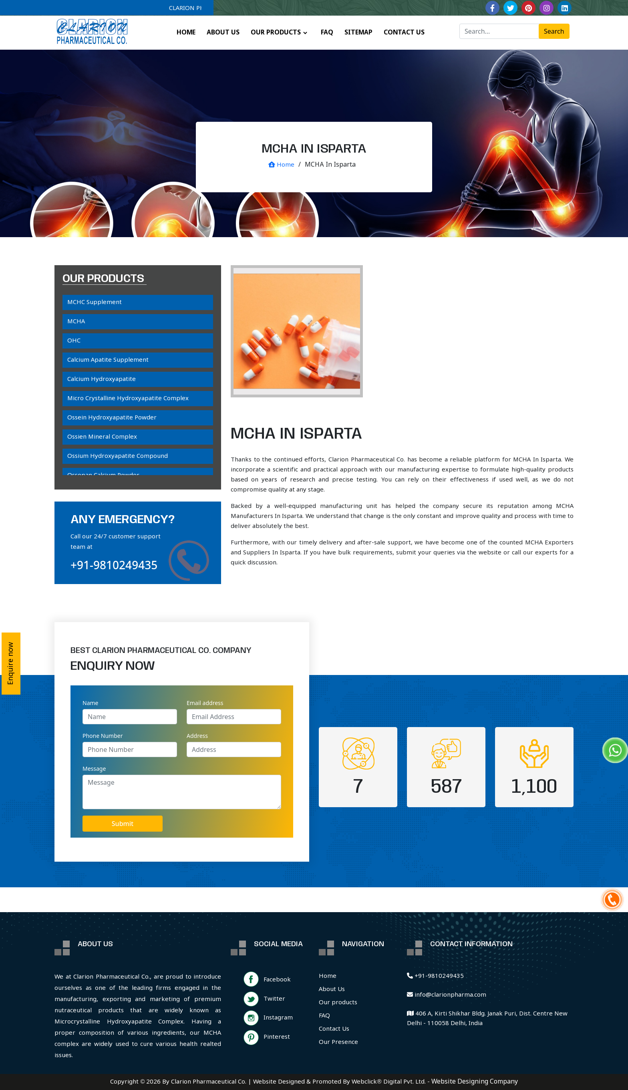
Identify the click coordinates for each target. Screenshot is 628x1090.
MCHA (76, 322)
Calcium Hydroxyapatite (101, 379)
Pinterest (277, 1037)
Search (554, 31)
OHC (74, 341)
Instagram (278, 1018)
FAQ (327, 32)
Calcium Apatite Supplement (108, 360)
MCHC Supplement (94, 302)
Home (281, 165)
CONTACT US (404, 32)
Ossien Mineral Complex (102, 437)
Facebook (277, 980)
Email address (205, 703)
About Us (332, 989)
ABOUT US (223, 32)
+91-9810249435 (113, 564)
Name (90, 703)
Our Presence (338, 1042)
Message (94, 768)
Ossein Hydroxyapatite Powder (112, 418)
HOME (186, 32)
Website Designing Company (474, 1082)
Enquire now (11, 663)
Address (197, 735)
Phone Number (103, 735)
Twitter (274, 999)
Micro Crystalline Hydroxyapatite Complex (128, 399)
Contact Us (334, 1029)
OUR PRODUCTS (276, 32)
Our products (338, 1003)
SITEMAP (358, 32)
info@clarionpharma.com (446, 995)
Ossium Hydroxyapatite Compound (117, 456)
